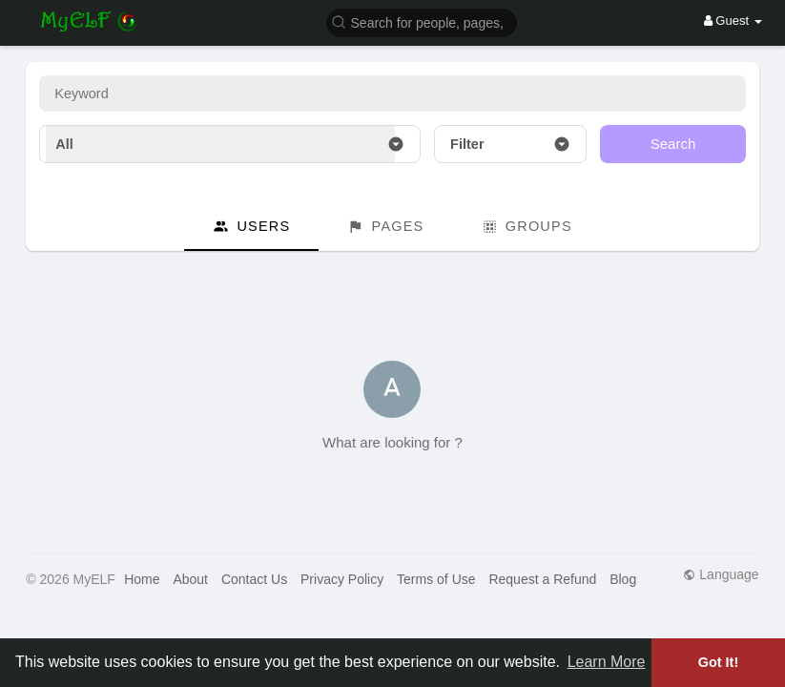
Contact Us (254, 579)
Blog (622, 579)
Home (141, 579)
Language (720, 574)
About (190, 579)
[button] (422, 21)
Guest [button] (733, 20)
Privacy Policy (341, 579)
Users (251, 227)
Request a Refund (542, 579)
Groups (527, 227)
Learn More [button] (607, 662)
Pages (385, 227)
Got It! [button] (718, 662)
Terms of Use (436, 579)
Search (673, 143)
